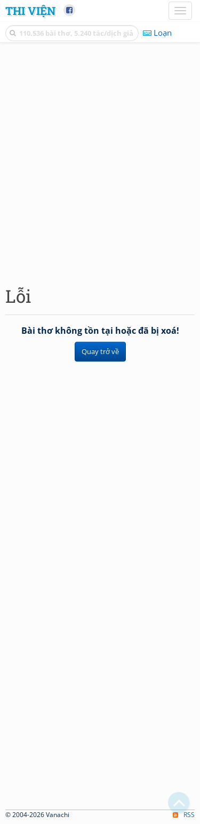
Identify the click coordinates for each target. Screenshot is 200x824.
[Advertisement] (100, 161)
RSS (184, 814)
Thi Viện (30, 10)
